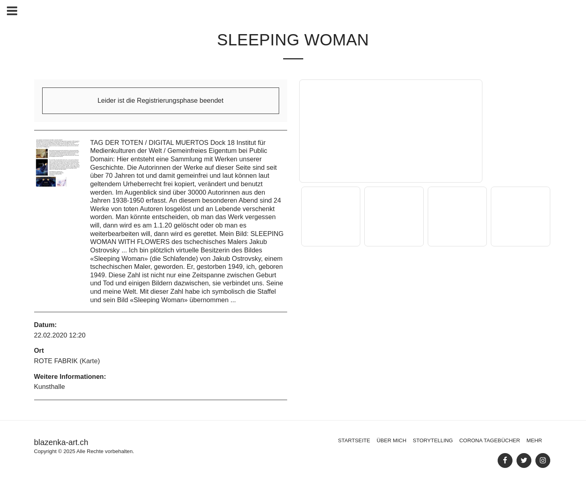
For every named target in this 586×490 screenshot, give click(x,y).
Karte (90, 360)
